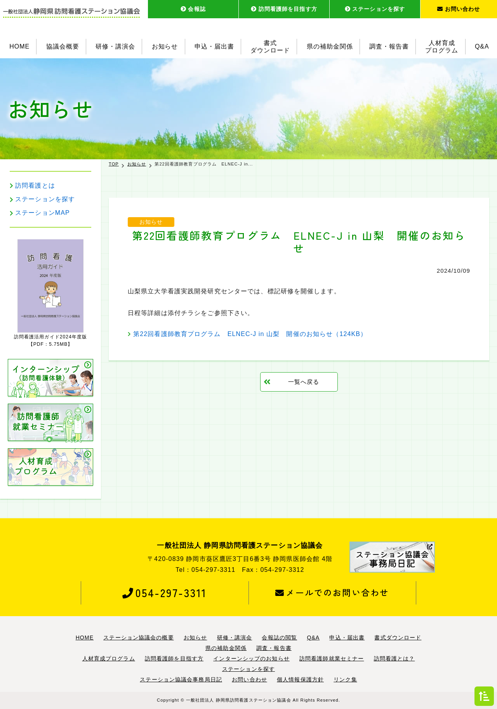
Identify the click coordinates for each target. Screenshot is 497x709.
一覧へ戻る (304, 381)
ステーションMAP (42, 212)
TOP (114, 164)
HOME (19, 46)
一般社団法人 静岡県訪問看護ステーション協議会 (238, 700)
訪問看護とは (35, 185)
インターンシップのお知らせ (251, 658)
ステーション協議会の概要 (138, 637)
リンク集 (345, 679)
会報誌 (193, 9)
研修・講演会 (115, 46)
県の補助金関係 (330, 46)
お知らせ (165, 46)
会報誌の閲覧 (279, 637)
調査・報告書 (389, 46)
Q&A (482, 46)
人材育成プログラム (442, 47)
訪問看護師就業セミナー (331, 658)
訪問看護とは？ (394, 658)
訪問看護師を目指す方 (284, 9)
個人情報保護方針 (300, 679)
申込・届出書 (214, 46)
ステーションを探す (375, 9)
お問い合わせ (458, 9)
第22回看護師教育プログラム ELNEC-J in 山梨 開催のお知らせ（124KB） (250, 334)
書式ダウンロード (270, 47)
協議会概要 (62, 46)
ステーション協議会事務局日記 (181, 679)
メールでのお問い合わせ (332, 592)
